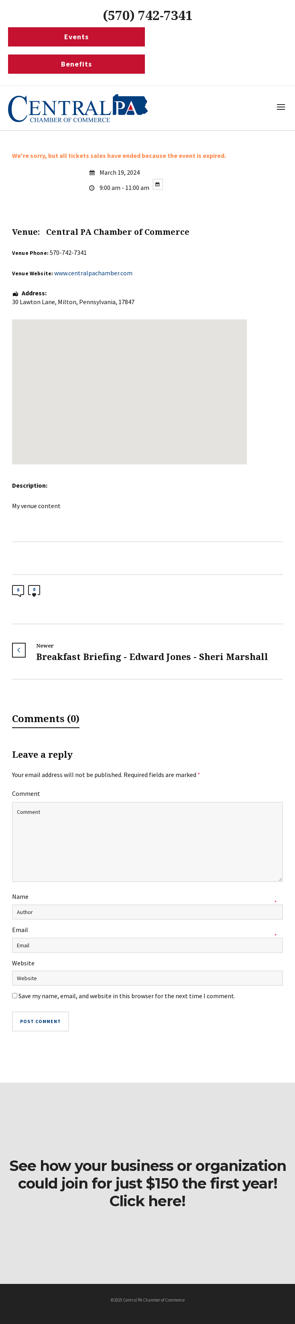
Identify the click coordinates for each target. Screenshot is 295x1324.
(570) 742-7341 (148, 15)
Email (20, 930)
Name (20, 896)
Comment (26, 793)
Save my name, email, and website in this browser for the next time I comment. (126, 996)
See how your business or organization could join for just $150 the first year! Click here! (147, 1183)
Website (23, 963)
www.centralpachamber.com (93, 273)
